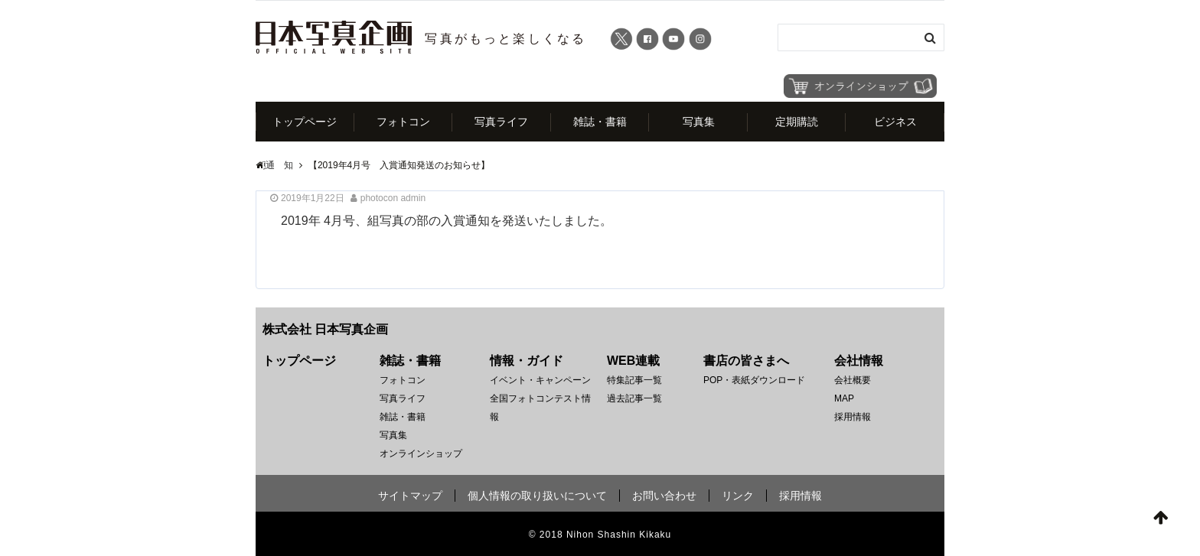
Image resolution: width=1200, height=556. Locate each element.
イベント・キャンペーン (540, 380)
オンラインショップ (421, 453)
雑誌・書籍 (600, 121)
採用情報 (852, 416)
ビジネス (895, 121)
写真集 (699, 121)
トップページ (304, 121)
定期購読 (796, 121)
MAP (844, 398)
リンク (738, 495)
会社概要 (852, 380)
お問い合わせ (664, 495)
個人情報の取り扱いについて (537, 495)
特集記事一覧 (634, 380)
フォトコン (403, 121)
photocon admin (393, 198)
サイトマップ (410, 495)
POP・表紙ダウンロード (754, 380)
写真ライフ (501, 121)
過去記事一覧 (634, 398)
